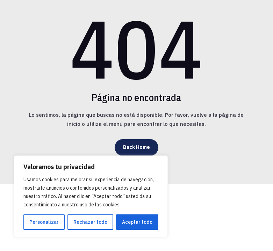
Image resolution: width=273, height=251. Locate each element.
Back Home (136, 147)
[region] (91, 196)
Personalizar (44, 222)
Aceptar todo (137, 222)
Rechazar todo (90, 222)
